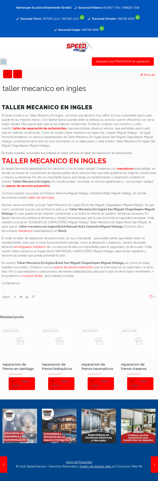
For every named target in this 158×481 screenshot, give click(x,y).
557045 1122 (70, 18)
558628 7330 (131, 7)
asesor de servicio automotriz (28, 186)
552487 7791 (111, 7)
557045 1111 (51, 18)
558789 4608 (90, 29)
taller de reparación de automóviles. (40, 128)
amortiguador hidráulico (30, 247)
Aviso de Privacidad (79, 462)
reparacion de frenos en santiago (18, 366)
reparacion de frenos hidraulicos (57, 366)
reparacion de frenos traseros (133, 366)
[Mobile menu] (3, 61)
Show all (147, 74)
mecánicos (125, 168)
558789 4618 (125, 18)
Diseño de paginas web (96, 466)
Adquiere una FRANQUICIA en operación (123, 61)
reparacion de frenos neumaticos (97, 366)
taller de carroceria (41, 197)
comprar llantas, (32, 275)
